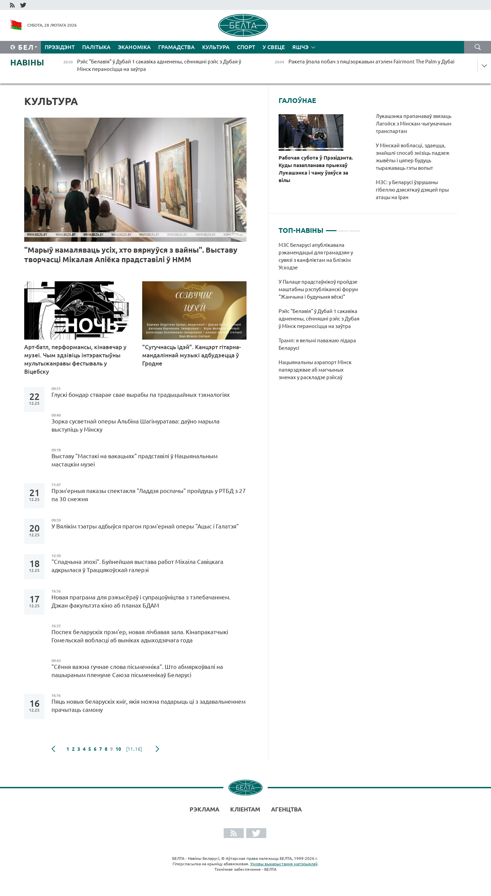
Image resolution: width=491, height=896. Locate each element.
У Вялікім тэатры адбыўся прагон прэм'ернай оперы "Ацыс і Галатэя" (145, 526)
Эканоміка (134, 47)
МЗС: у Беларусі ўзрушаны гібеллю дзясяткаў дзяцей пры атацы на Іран (412, 189)
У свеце (274, 47)
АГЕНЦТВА (286, 809)
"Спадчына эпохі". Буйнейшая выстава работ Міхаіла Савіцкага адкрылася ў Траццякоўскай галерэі (137, 565)
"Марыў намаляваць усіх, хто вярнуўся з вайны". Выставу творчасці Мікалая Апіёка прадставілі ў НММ (130, 254)
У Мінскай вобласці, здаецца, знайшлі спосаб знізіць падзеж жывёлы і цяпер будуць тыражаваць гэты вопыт (412, 157)
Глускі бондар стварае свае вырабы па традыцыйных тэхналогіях (140, 394)
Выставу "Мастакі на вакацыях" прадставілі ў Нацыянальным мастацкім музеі (134, 460)
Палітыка (96, 47)
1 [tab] (331, 227)
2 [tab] (343, 227)
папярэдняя (53, 749)
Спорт (246, 47)
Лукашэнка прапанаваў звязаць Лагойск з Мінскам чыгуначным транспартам (413, 123)
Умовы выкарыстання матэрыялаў (283, 864)
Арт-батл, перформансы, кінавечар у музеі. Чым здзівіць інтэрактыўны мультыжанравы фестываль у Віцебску (75, 359)
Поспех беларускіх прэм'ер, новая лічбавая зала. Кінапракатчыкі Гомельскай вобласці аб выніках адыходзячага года (139, 636)
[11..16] (134, 749)
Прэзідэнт (60, 47)
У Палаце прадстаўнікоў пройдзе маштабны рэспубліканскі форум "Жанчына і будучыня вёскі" (318, 289)
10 (118, 749)
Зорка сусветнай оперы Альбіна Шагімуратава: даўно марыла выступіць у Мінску (135, 425)
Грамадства (176, 47)
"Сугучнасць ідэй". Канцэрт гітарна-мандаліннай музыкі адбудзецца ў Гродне (191, 355)
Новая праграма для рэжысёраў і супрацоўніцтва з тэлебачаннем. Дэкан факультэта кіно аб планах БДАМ (140, 601)
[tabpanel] (319, 314)
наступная (157, 749)
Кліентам (245, 809)
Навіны (27, 62)
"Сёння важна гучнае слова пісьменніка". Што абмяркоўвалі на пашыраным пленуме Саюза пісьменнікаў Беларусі (137, 670)
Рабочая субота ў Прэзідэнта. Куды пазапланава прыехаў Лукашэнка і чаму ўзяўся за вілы (316, 169)
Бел (26, 47)
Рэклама (204, 809)
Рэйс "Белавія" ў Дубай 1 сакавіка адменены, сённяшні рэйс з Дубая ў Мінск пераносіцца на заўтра (319, 318)
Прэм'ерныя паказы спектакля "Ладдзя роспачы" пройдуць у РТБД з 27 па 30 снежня (148, 495)
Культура (215, 47)
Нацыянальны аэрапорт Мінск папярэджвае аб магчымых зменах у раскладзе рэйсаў (315, 369)
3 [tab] (354, 227)
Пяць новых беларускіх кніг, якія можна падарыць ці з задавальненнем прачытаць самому (148, 705)
